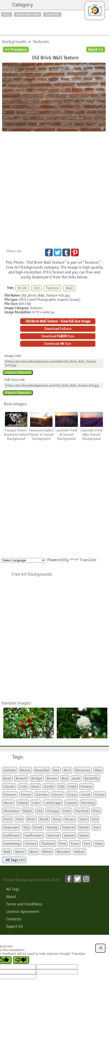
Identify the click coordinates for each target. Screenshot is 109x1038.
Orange (53, 811)
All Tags (12, 889)
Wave (33, 852)
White (47, 852)
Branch (21, 778)
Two (87, 843)
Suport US (14, 926)
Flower (86, 786)
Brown (52, 778)
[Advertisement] (54, 25)
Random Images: (16, 703)
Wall (69, 288)
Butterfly (92, 778)
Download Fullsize (57, 329)
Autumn (10, 770)
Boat (7, 778)
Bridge (36, 778)
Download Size (57, 336)
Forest (26, 794)
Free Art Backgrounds (31, 574)
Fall (61, 786)
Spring (52, 827)
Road (44, 819)
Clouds (9, 786)
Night (27, 811)
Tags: (14, 757)
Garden (42, 794)
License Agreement (22, 911)
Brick (22, 288)
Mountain (11, 811)
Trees (75, 843)
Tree (62, 843)
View (99, 843)
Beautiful (42, 770)
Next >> (95, 49)
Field (72, 786)
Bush (76, 778)
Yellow (79, 852)
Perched (81, 811)
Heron (8, 803)
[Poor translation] (21, 960)
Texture (52, 288)
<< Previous (16, 49)
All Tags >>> (14, 860)
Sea (95, 819)
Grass (71, 794)
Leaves (71, 803)
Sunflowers (34, 835)
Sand (83, 819)
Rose (56, 819)
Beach (25, 770)
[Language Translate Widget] (23, 560)
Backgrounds (14, 41)
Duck (35, 786)
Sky (26, 827)
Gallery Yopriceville (27, 14)
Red (19, 819)
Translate (83, 559)
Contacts (13, 919)
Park (67, 811)
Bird (67, 770)
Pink (96, 811)
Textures (41, 41)
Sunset (69, 835)
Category (20, 5)
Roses (70, 819)
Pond (8, 819)
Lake (36, 803)
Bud (65, 778)
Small (38, 827)
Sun (96, 827)
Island (22, 803)
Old (36, 288)
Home (6, 14)
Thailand (47, 843)
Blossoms (82, 770)
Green (100, 794)
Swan (83, 835)
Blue (98, 770)
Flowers (10, 794)
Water (20, 852)
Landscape (52, 803)
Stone (84, 827)
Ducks (49, 786)
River (31, 819)
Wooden (63, 852)
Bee (56, 770)
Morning (88, 803)
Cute (23, 786)
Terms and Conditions (24, 904)
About (11, 896)
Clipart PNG (52, 14)
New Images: (16, 404)
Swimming (12, 843)
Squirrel (68, 827)
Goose (57, 794)
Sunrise (53, 835)
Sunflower (12, 835)
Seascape (11, 827)
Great (85, 794)
